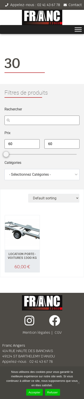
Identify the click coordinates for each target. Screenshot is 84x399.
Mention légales (36, 332)
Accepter (34, 392)
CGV (58, 332)
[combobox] (42, 174)
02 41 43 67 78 (41, 361)
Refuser (52, 392)
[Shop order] (53, 198)
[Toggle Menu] (78, 29)
